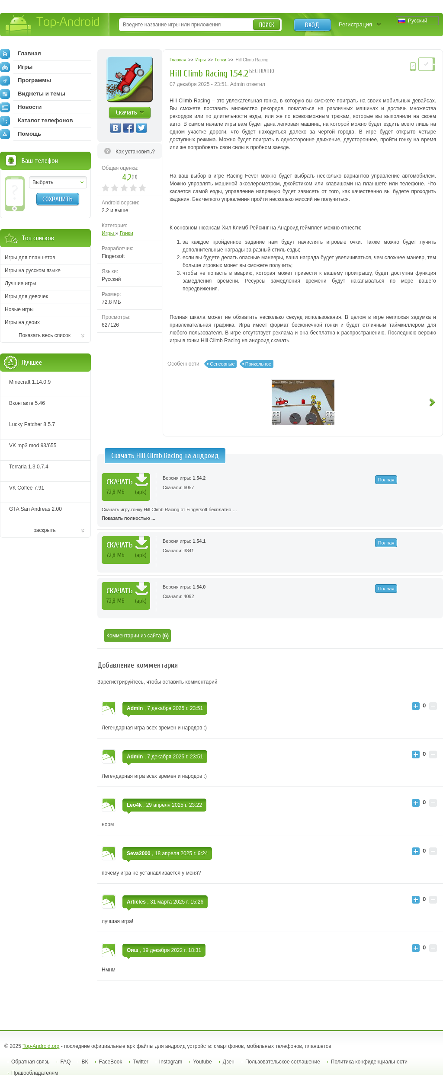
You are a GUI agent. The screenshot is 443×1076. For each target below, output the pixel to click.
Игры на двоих (22, 322)
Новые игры (19, 309)
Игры (109, 233)
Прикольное (258, 363)
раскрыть (44, 530)
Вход (312, 25)
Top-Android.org (40, 1046)
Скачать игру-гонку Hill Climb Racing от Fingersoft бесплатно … (270, 514)
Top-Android (53, 25)
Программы (25, 80)
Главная (20, 53)
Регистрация (355, 24)
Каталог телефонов (36, 120)
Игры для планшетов (30, 258)
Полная (386, 479)
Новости (21, 107)
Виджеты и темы (32, 93)
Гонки (126, 233)
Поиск (266, 25)
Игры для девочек (26, 296)
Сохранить (57, 199)
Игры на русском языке (33, 270)
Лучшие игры (20, 283)
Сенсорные (222, 363)
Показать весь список (45, 335)
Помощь (20, 133)
